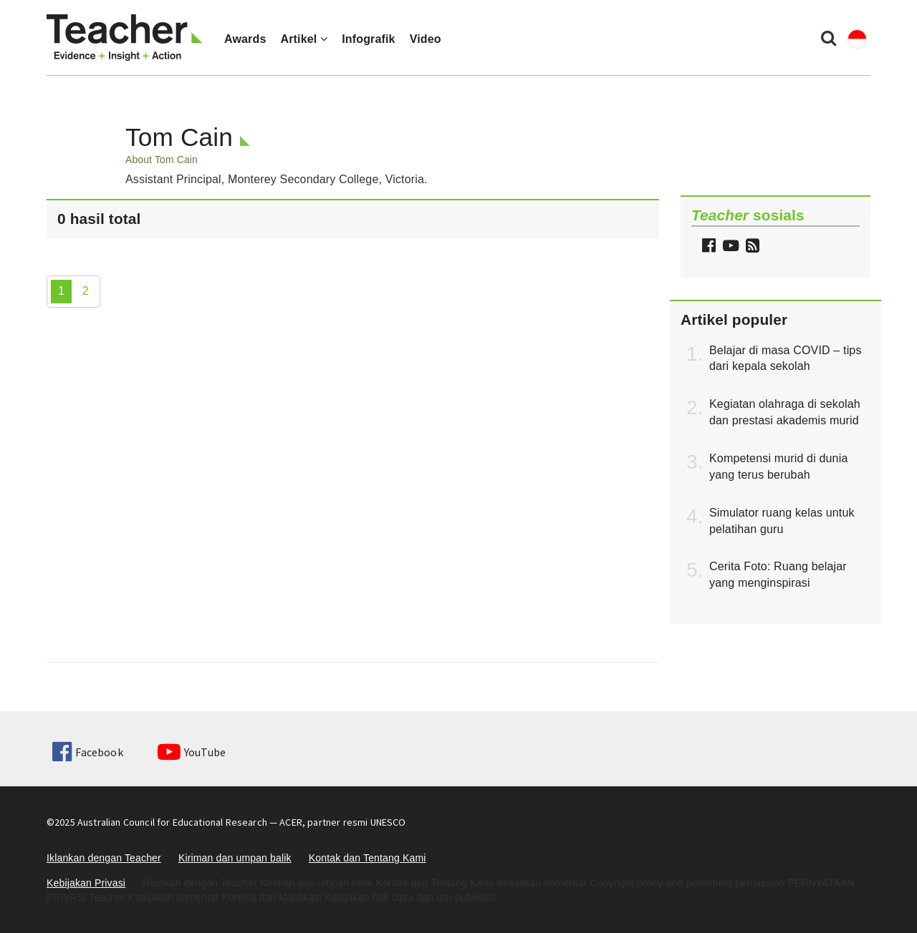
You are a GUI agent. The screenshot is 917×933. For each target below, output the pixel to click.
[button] (750, 247)
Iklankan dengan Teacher (104, 858)
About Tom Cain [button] (161, 159)
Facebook (87, 752)
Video (425, 39)
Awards (245, 39)
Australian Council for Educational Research (172, 822)
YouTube (192, 752)
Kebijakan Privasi (86, 883)
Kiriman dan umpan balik (235, 858)
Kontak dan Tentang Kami (367, 858)
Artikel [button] (303, 39)
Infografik (368, 39)
